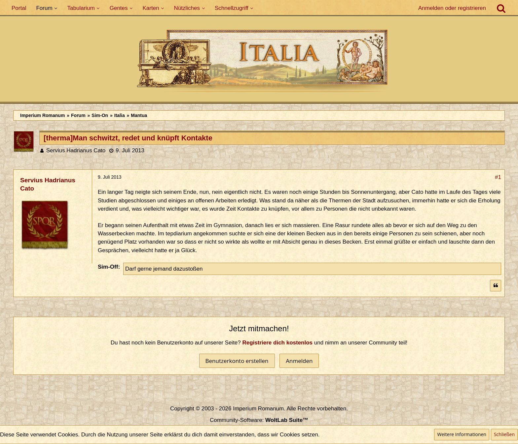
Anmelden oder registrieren (452, 8)
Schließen (504, 434)
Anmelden (299, 361)
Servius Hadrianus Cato (76, 150)
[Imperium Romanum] (259, 62)
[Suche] (501, 8)
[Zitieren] (495, 285)
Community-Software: (259, 420)
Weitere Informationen (461, 434)
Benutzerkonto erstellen (237, 361)
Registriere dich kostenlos (277, 343)
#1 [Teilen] (498, 177)
